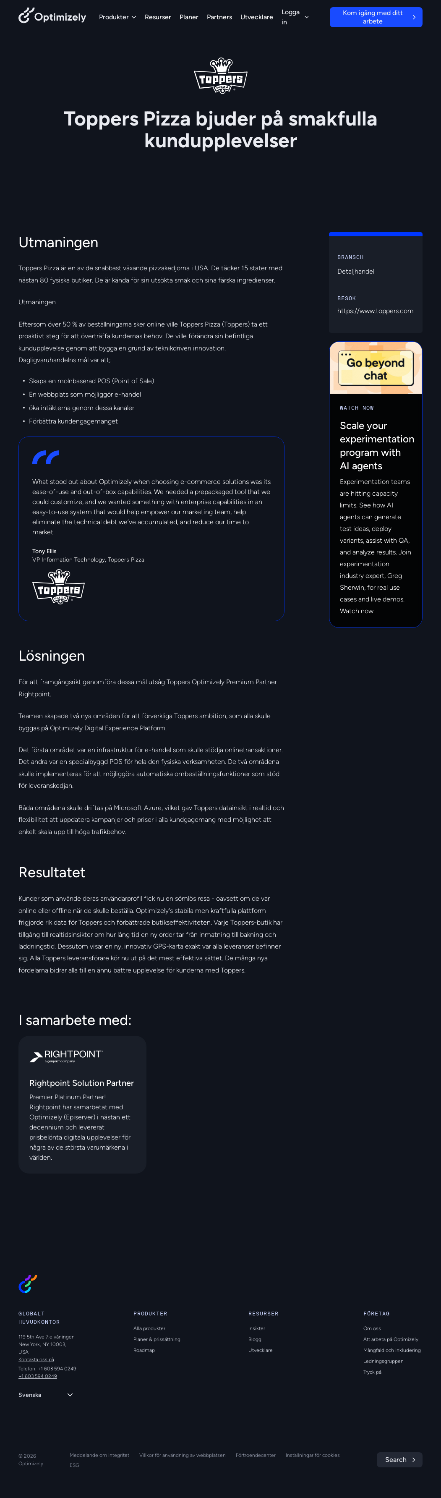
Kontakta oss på (36, 1359)
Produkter (117, 17)
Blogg (254, 1339)
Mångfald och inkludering (392, 1350)
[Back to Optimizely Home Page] (52, 17)
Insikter (256, 1328)
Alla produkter (149, 1328)
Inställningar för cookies (313, 1455)
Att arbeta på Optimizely (390, 1339)
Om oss (372, 1328)
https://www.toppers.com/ (376, 311)
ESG (74, 1465)
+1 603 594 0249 (37, 1376)
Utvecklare (256, 17)
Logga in (295, 17)
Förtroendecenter (256, 1455)
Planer (189, 17)
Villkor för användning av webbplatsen (182, 1455)
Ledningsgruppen (383, 1361)
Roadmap (144, 1350)
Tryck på (372, 1372)
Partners (219, 17)
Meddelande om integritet (99, 1455)
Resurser (158, 17)
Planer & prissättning (156, 1339)
